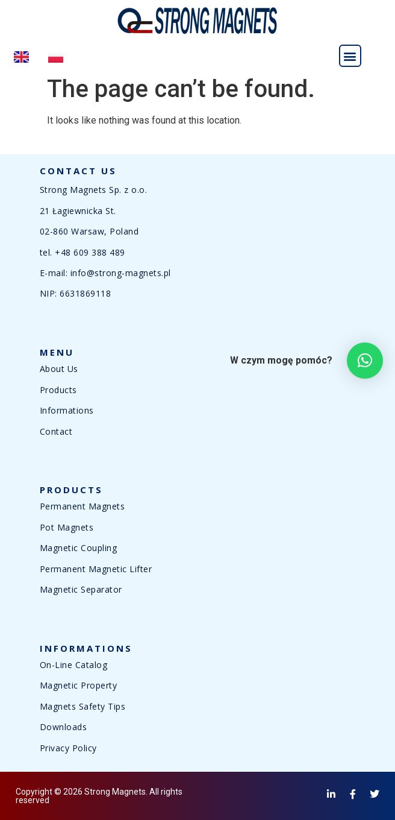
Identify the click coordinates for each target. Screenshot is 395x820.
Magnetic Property (78, 685)
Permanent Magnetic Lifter (96, 569)
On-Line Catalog (74, 664)
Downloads (63, 727)
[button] (350, 56)
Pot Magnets (67, 527)
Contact (56, 431)
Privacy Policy (68, 748)
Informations (67, 410)
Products (58, 390)
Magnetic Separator (81, 589)
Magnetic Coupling (78, 548)
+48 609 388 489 (90, 252)
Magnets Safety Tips (83, 706)
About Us (59, 368)
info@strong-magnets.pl (120, 273)
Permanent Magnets (82, 506)
